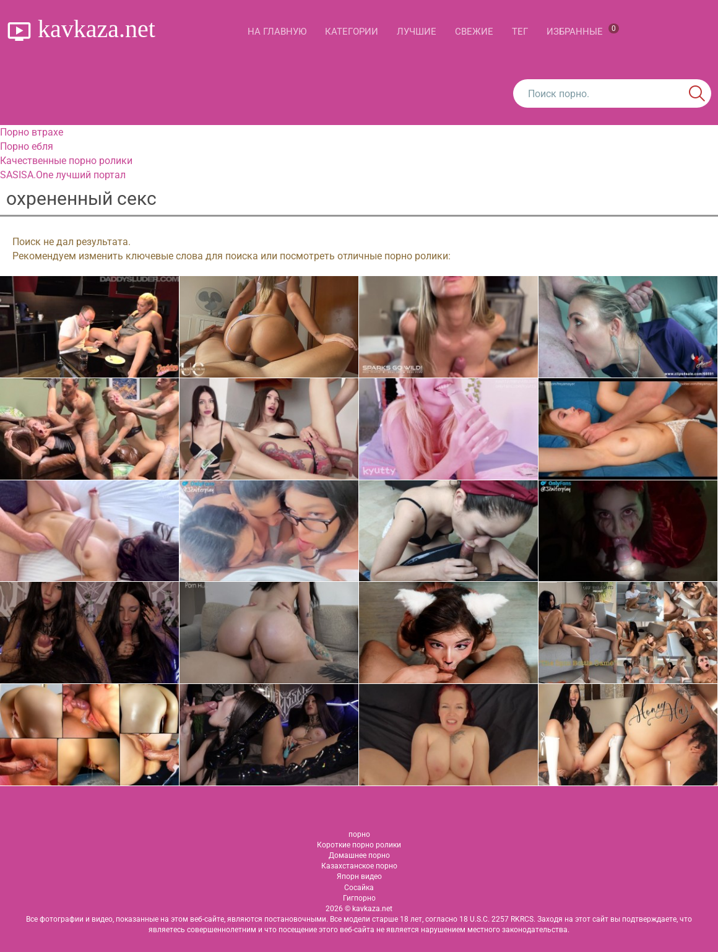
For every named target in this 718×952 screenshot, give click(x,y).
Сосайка (359, 887)
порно (359, 834)
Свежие (474, 31)
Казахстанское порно (359, 866)
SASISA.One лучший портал (63, 175)
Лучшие (416, 31)
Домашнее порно (359, 855)
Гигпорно (359, 898)
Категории (351, 31)
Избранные (583, 30)
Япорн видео (359, 876)
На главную (277, 31)
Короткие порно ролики (359, 845)
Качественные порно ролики (66, 161)
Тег (520, 31)
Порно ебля (26, 146)
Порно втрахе (31, 132)
